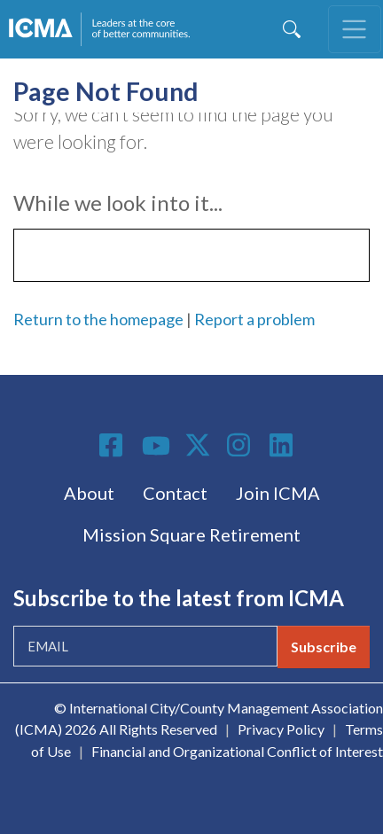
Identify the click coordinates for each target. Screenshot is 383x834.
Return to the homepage (98, 319)
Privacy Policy (281, 729)
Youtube (156, 446)
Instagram (241, 445)
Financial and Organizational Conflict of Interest (237, 751)
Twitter (198, 445)
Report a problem (254, 319)
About (89, 492)
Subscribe (323, 646)
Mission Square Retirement (191, 534)
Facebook (113, 445)
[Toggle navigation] (354, 29)
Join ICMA (278, 492)
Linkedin (284, 445)
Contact (175, 492)
